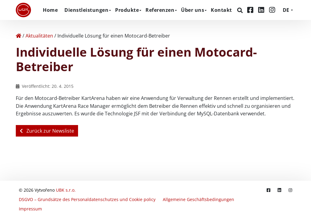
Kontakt (221, 10)
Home (50, 10)
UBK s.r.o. (66, 190)
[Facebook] (251, 10)
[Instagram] (272, 10)
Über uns (192, 10)
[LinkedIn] (262, 10)
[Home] (18, 35)
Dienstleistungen (86, 10)
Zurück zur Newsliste (47, 130)
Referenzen (159, 10)
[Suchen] (240, 10)
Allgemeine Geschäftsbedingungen (198, 199)
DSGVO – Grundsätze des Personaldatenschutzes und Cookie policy (87, 199)
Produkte (127, 10)
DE (286, 10)
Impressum (30, 209)
